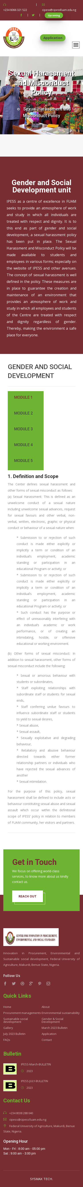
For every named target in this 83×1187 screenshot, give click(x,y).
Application (52, 37)
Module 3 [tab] (23, 429)
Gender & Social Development (52, 1020)
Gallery (8, 1027)
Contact (47, 1039)
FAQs (6, 1039)
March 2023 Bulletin (55, 1027)
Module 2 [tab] (23, 413)
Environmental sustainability (61, 1012)
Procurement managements (22, 1012)
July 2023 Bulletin (14, 1033)
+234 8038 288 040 (21, 1113)
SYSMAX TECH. (41, 1179)
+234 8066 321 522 (15, 10)
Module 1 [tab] (23, 397)
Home (42, 102)
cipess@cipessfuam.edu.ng (59, 10)
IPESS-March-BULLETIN (36, 1064)
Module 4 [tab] (23, 445)
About (46, 1006)
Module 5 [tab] (23, 461)
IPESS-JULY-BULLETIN (34, 1081)
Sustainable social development (15, 1020)
